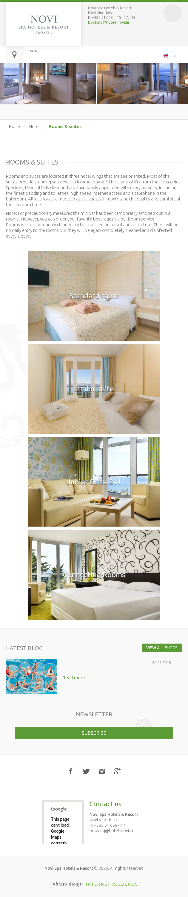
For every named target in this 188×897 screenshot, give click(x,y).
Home (14, 126)
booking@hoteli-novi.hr (109, 22)
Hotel (34, 126)
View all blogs (162, 647)
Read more (73, 677)
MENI (34, 51)
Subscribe (94, 733)
